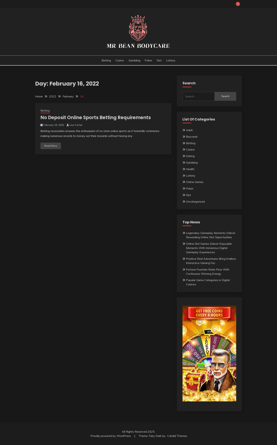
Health (190, 169)
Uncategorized (195, 201)
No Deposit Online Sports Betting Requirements (95, 117)
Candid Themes (177, 436)
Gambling (134, 60)
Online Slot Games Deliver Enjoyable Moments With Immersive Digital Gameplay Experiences (209, 248)
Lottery (170, 60)
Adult (189, 130)
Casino (119, 60)
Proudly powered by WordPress (111, 436)
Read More (50, 145)
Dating (190, 156)
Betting (106, 60)
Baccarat (192, 136)
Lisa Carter (76, 125)
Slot (159, 60)
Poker (148, 60)
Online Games (195, 182)
